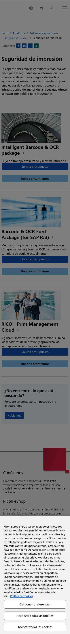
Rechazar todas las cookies (35, 616)
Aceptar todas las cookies (35, 627)
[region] (35, 575)
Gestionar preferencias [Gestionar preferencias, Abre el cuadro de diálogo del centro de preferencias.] (35, 604)
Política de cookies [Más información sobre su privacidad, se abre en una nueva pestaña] (21, 596)
